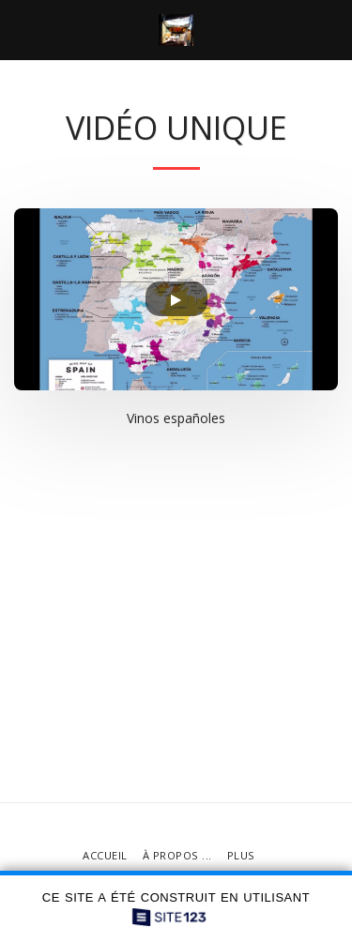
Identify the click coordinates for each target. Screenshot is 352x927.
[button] (21, 29)
